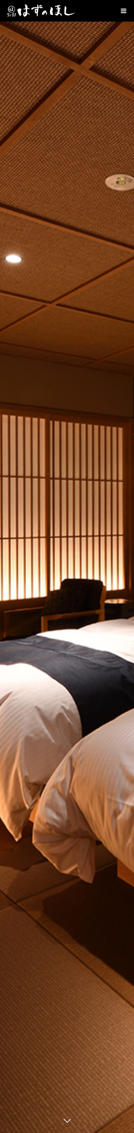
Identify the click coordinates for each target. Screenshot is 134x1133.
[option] (67, 566)
